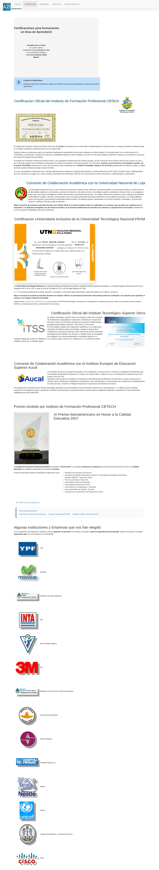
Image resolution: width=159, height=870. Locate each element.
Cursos (17, 4)
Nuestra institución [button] (72, 4)
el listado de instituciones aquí (36, 301)
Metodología (44, 4)
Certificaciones (30, 4)
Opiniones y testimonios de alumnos (32, 514)
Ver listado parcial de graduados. (28, 502)
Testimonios (56, 4)
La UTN (17, 292)
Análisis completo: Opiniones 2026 (85, 514)
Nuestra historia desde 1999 (59, 514)
